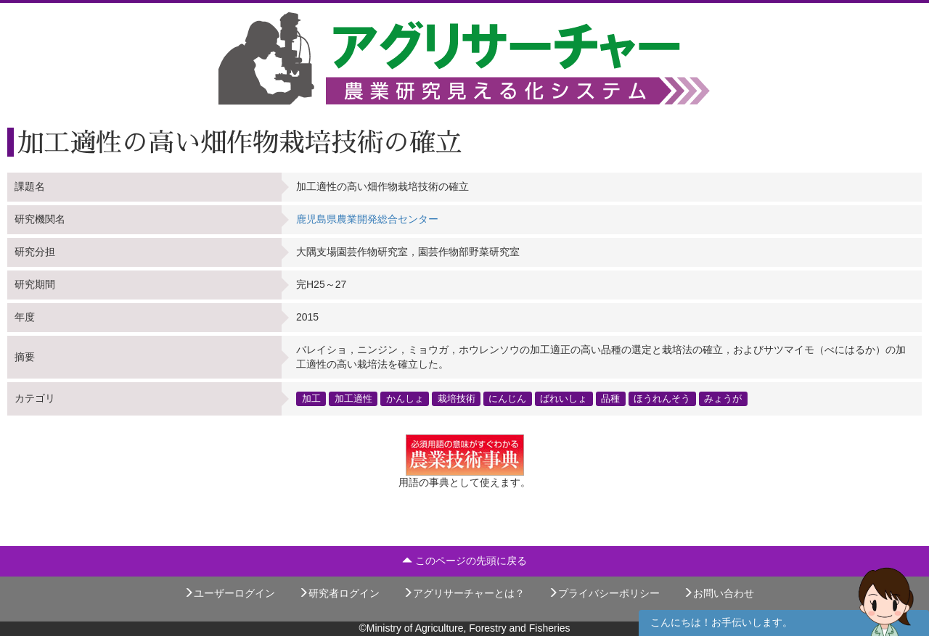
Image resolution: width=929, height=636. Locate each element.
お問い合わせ (718, 593)
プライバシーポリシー (604, 593)
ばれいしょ (563, 398)
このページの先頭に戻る (464, 560)
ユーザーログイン (229, 593)
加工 (311, 398)
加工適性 (353, 398)
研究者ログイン (339, 593)
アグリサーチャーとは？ (464, 593)
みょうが (723, 398)
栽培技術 (456, 398)
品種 (610, 398)
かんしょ (405, 398)
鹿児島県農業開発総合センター (367, 219)
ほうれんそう (662, 398)
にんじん (507, 398)
